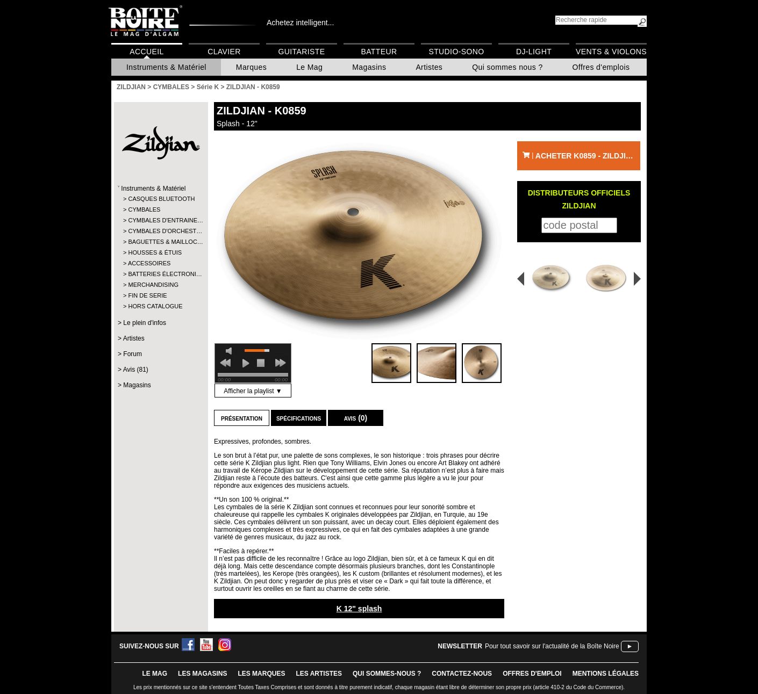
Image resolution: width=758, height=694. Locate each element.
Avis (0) (356, 418)
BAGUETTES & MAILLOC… (160, 241)
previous (225, 363)
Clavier (224, 51)
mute (230, 351)
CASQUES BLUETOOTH (160, 199)
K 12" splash (359, 608)
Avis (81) (135, 369)
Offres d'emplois (601, 67)
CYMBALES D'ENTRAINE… (160, 220)
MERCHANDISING (153, 284)
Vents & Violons (611, 51)
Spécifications (298, 418)
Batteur (379, 51)
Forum (132, 354)
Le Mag (309, 67)
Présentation (241, 418)
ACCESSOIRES (149, 263)
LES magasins (202, 673)
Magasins (369, 67)
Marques (251, 67)
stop (260, 363)
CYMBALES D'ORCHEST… (160, 231)
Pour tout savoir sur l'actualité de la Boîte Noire (552, 646)
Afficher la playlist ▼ (253, 391)
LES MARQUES (261, 673)
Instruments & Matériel (166, 67)
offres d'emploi (532, 673)
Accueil (146, 51)
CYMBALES (144, 209)
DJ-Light (534, 51)
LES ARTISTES (319, 673)
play (245, 363)
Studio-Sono (456, 51)
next (280, 363)
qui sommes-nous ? (387, 673)
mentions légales (606, 673)
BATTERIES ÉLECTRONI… (160, 274)
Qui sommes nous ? (507, 67)
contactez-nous (462, 673)
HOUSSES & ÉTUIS (155, 252)
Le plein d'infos (144, 323)
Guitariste (301, 51)
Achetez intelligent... (300, 22)
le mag (154, 673)
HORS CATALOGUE (155, 306)
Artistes (429, 67)
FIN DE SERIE (147, 295)
